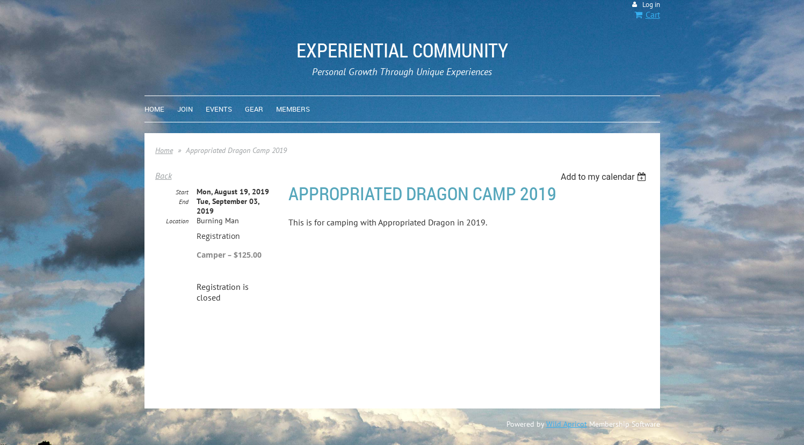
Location (177, 221)
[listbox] (605, 177)
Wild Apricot (566, 424)
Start (182, 192)
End (184, 202)
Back (163, 175)
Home (164, 150)
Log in (651, 4)
